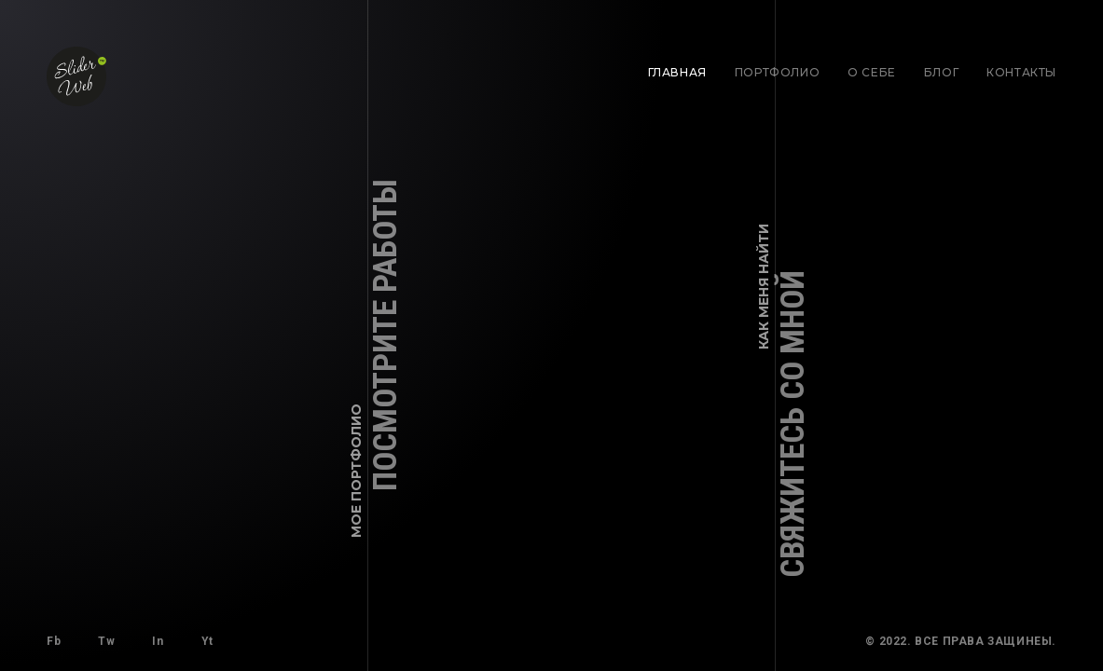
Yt (207, 641)
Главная (677, 72)
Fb (54, 641)
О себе (872, 72)
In (157, 641)
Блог (941, 72)
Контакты (1021, 72)
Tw (106, 641)
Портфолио (777, 72)
